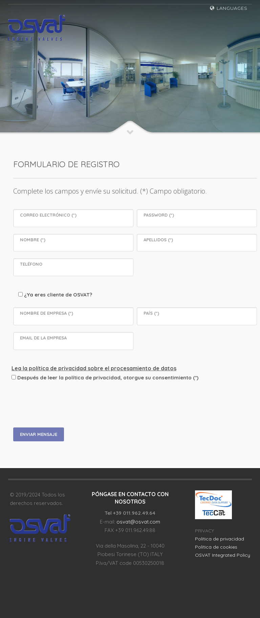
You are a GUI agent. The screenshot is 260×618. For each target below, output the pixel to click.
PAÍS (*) (151, 313)
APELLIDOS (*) (158, 239)
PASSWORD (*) (159, 215)
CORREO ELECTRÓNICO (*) (48, 215)
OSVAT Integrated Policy (222, 555)
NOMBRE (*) (32, 239)
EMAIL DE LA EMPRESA (43, 337)
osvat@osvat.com (138, 521)
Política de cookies (216, 547)
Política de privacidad (219, 539)
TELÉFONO (31, 264)
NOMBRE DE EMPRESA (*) (46, 313)
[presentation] (68, 403)
